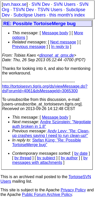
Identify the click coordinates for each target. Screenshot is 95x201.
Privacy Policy (73, 190)
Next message (63, 42)
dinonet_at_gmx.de (56, 55)
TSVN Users (49, 9)
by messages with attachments (50, 160)
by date (80, 153)
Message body (55, 33)
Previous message (29, 46)
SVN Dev (40, 4)
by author (69, 158)
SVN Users (64, 4)
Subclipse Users (29, 15)
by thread (22, 158)
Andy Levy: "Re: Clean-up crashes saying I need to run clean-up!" (50, 133)
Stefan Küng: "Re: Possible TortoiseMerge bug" (46, 142)
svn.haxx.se (15, 4)
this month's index (67, 15)
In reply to (60, 46)
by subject (46, 158)
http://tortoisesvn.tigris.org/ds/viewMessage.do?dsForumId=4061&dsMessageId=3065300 (44, 88)
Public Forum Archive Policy (47, 194)
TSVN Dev (23, 9)
